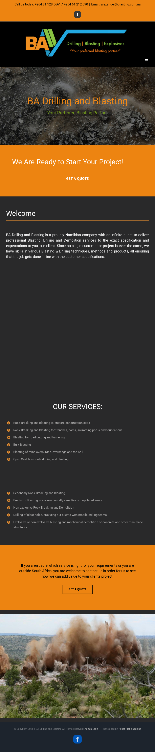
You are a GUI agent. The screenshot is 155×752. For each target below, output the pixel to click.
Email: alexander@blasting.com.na (116, 4)
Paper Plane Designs (129, 729)
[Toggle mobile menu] (147, 61)
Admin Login (91, 729)
